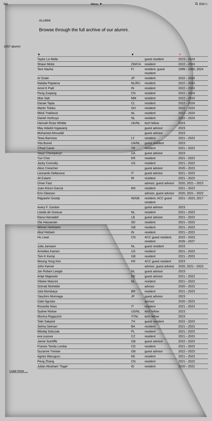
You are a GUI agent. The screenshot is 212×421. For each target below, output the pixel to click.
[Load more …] (19, 371)
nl (206, 4)
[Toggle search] (196, 4)
